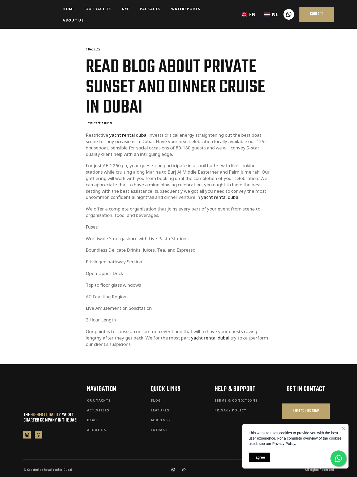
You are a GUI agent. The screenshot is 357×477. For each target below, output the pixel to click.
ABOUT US (73, 20)
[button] (288, 14)
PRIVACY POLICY (230, 410)
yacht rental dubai (128, 135)
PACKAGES (150, 8)
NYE (126, 8)
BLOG (156, 400)
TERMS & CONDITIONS (236, 400)
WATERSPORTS (185, 8)
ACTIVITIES (98, 410)
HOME (69, 8)
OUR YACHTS (98, 8)
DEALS (93, 420)
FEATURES (160, 410)
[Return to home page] (39, 14)
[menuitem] (249, 14)
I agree (259, 457)
